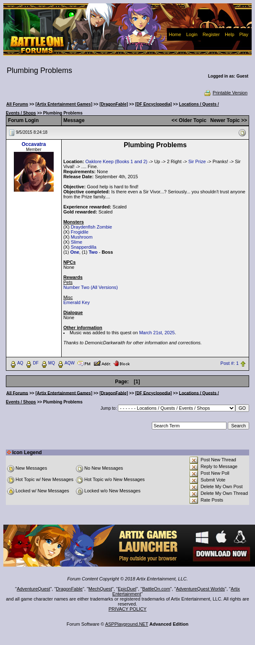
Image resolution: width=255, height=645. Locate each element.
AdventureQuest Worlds (200, 588)
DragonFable (69, 588)
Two (92, 252)
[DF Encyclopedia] (153, 104)
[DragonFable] (113, 104)
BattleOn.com (156, 588)
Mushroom (82, 236)
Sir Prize (197, 161)
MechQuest (100, 588)
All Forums (17, 104)
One (74, 252)
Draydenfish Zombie (91, 226)
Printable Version (225, 92)
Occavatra (33, 144)
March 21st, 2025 (157, 332)
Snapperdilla (83, 247)
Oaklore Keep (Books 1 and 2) (116, 161)
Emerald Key (76, 302)
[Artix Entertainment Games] (63, 104)
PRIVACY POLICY (128, 608)
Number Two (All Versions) (90, 287)
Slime (77, 241)
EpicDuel (127, 588)
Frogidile (79, 231)
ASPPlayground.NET (126, 624)
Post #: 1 (230, 363)
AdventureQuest (33, 588)
